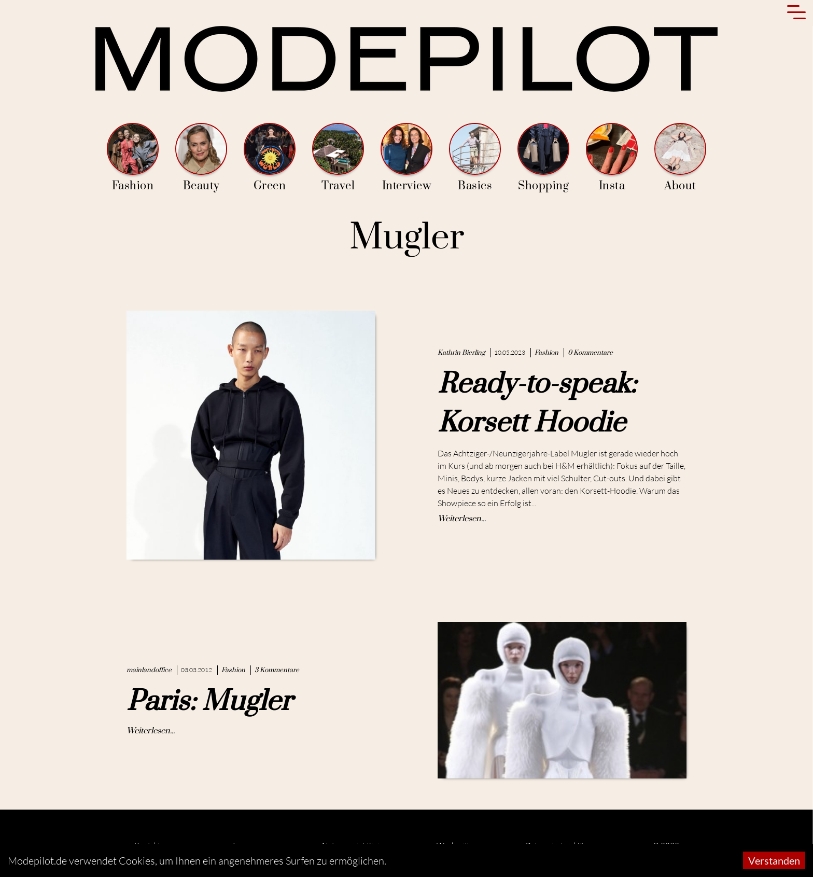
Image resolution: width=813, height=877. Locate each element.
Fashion (133, 158)
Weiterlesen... (462, 518)
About (680, 158)
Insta (612, 158)
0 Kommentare (590, 353)
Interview (406, 158)
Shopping (543, 158)
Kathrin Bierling (461, 353)
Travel (338, 158)
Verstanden (774, 860)
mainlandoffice (149, 670)
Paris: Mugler (209, 701)
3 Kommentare (277, 670)
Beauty (201, 158)
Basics (475, 158)
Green (270, 158)
